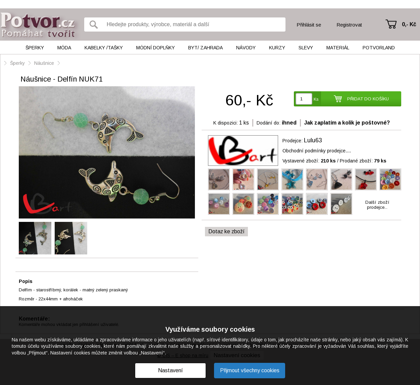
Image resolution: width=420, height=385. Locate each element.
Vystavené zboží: (309, 160)
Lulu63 (313, 140)
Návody (246, 47)
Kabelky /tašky (104, 47)
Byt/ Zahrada (205, 47)
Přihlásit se (309, 25)
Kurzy (277, 47)
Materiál (337, 47)
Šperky (34, 47)
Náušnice (44, 63)
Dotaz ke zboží (226, 231)
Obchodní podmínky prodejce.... (316, 150)
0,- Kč (409, 24)
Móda (64, 47)
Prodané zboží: (363, 160)
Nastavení (170, 370)
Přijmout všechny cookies (249, 370)
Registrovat (349, 25)
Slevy (306, 47)
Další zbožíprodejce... (377, 205)
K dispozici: (225, 123)
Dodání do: (268, 123)
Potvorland (379, 47)
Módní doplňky (155, 47)
